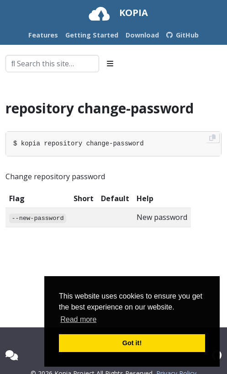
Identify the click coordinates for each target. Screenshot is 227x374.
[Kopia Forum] (11, 355)
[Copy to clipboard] (212, 138)
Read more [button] (78, 319)
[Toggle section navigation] (110, 63)
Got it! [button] (132, 343)
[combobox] (52, 63)
